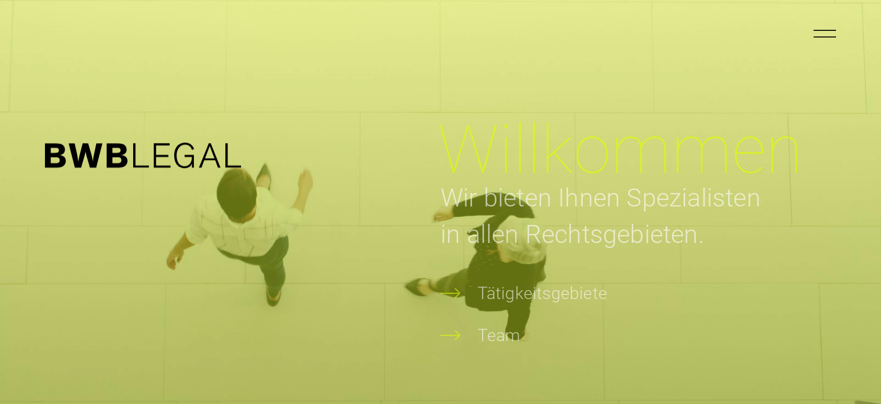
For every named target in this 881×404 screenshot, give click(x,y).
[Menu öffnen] (825, 33)
